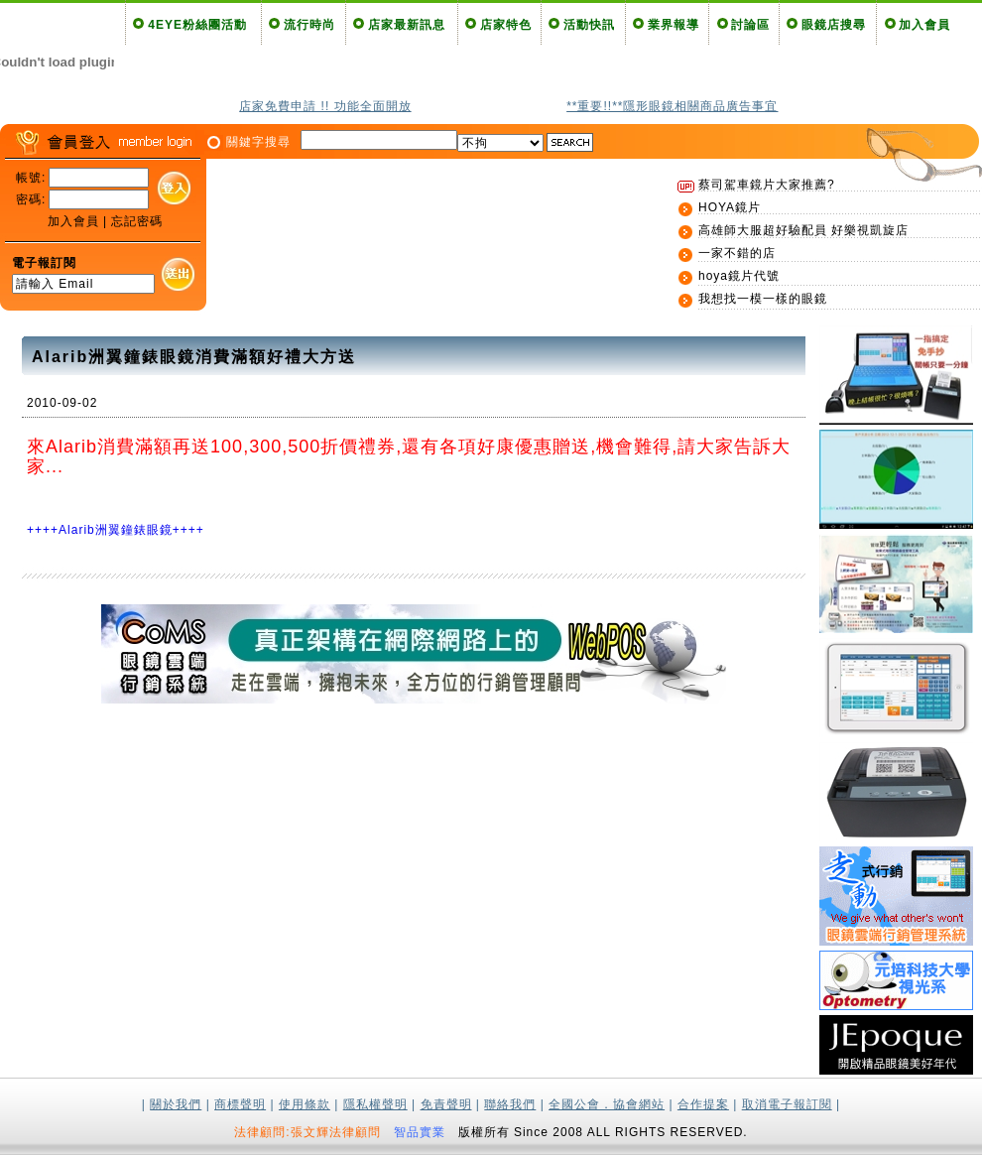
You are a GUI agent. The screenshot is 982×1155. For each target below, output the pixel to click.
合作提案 (703, 1104)
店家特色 (506, 25)
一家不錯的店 (737, 253)
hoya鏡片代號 (739, 276)
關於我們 (175, 1104)
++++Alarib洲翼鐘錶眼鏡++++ (115, 530)
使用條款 (304, 1104)
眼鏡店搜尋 (833, 25)
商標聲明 (240, 1104)
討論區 (750, 25)
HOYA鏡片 (729, 207)
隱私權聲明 (375, 1104)
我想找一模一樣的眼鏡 (762, 299)
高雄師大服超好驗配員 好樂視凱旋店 (803, 230)
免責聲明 (446, 1104)
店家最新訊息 (406, 25)
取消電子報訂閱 (787, 1104)
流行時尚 (309, 25)
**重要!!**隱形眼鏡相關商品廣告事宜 (672, 106)
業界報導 (673, 25)
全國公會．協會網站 (607, 1104)
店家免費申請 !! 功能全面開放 (325, 106)
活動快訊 (589, 25)
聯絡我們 (510, 1104)
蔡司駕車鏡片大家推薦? (766, 185)
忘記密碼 (137, 221)
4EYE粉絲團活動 (197, 25)
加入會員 (924, 25)
